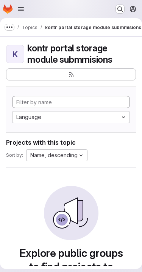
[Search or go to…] (120, 9)
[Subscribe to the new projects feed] (71, 74)
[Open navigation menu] (21, 9)
